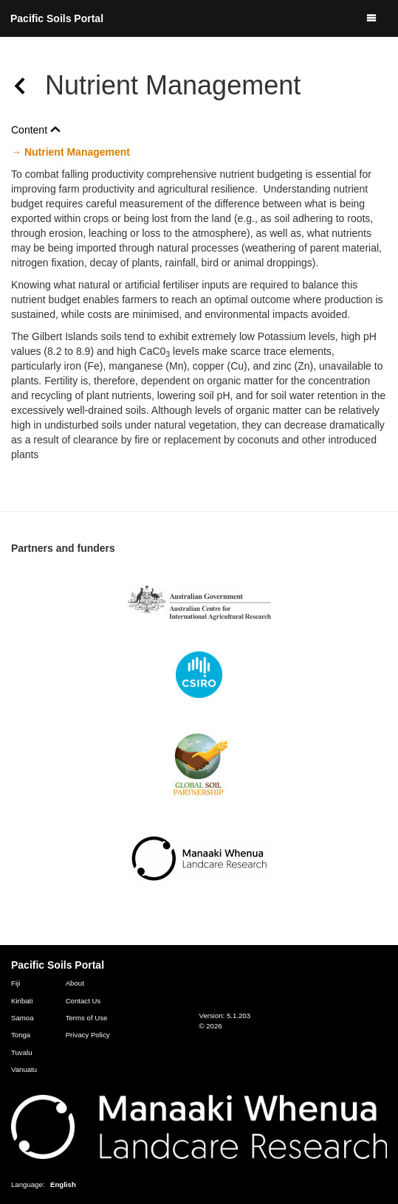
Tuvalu (21, 1052)
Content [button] (36, 130)
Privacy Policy (88, 1035)
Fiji (15, 983)
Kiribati (21, 1001)
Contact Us (83, 1001)
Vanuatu (24, 1069)
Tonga (20, 1035)
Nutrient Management (75, 152)
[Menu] (371, 18)
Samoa (22, 1018)
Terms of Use (87, 1018)
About (75, 983)
